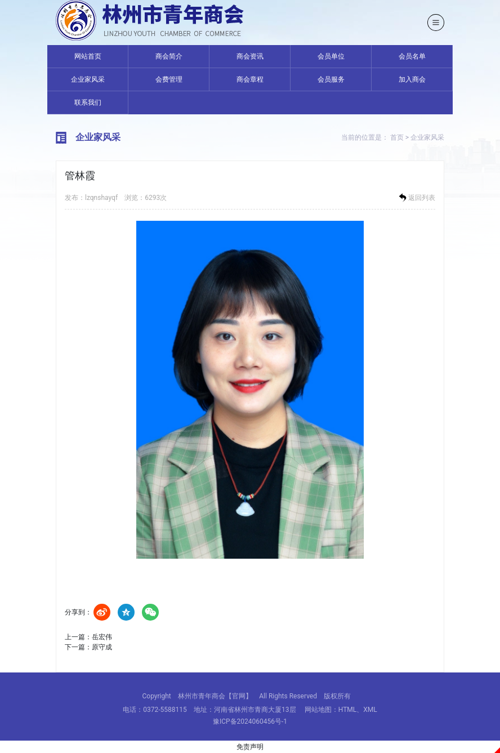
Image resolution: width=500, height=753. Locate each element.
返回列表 (416, 197)
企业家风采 (88, 79)
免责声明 (250, 747)
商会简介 (168, 56)
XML (370, 710)
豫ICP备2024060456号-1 (250, 721)
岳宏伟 (102, 637)
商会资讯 (250, 56)
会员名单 (412, 56)
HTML (347, 710)
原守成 (102, 647)
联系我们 (87, 102)
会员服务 (331, 79)
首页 (397, 137)
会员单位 (331, 56)
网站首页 (87, 56)
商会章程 (250, 79)
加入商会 (412, 79)
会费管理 (168, 79)
